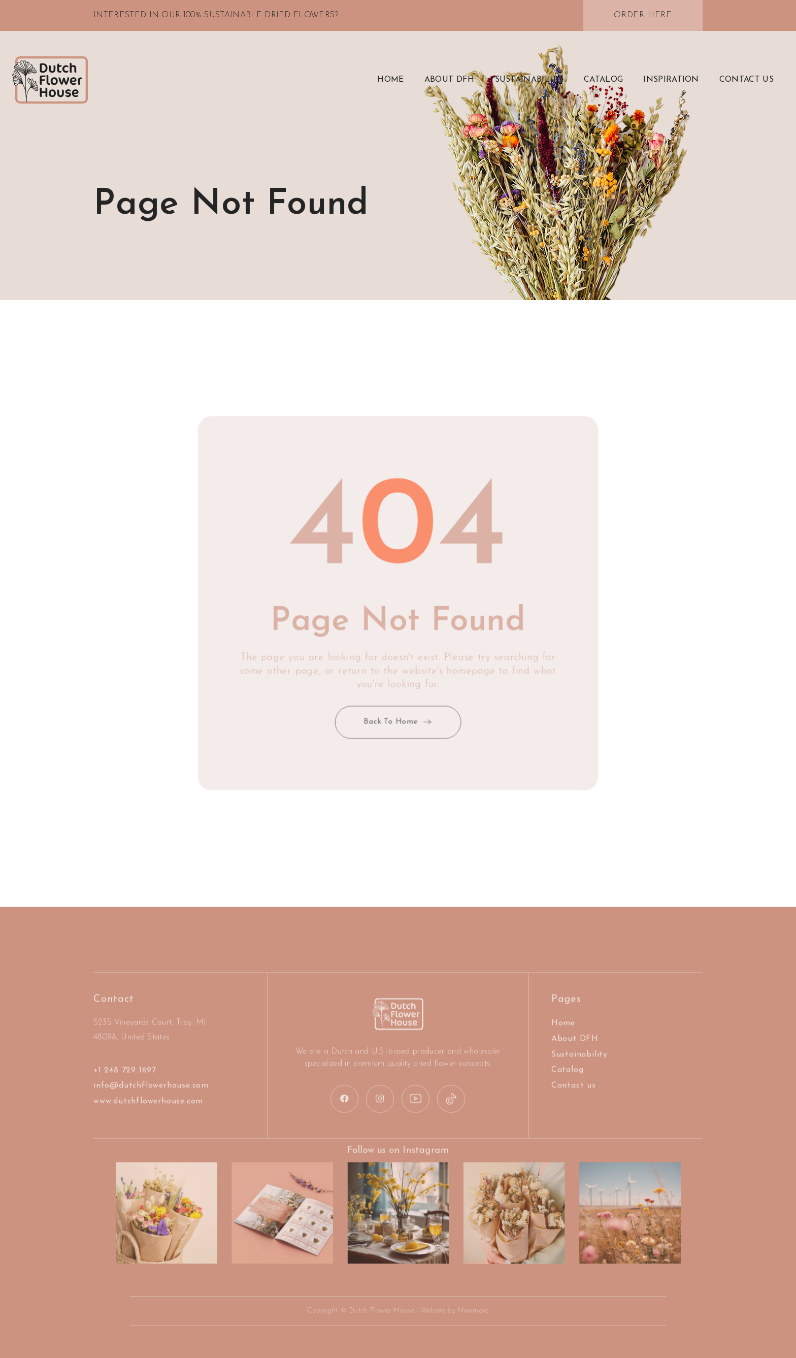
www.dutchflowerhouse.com (148, 1113)
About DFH (575, 1050)
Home (390, 80)
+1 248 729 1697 (124, 1081)
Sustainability (529, 80)
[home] (50, 80)
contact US (746, 80)
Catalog (603, 80)
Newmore (466, 1311)
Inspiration (671, 80)
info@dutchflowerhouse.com (151, 1097)
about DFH (449, 80)
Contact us (573, 1097)
